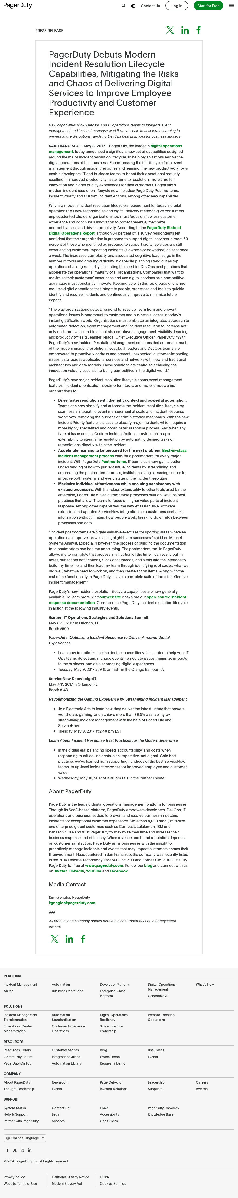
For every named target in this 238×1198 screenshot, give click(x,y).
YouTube (93, 870)
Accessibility (109, 1114)
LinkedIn (76, 870)
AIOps (8, 990)
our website (110, 596)
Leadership (156, 1082)
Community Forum (18, 1056)
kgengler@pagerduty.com (72, 902)
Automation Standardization (64, 1017)
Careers (202, 1082)
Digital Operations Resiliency (114, 1017)
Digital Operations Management (161, 986)
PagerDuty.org (111, 1082)
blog (148, 865)
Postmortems (113, 461)
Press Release (49, 30)
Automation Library (66, 1063)
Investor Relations (113, 1088)
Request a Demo (113, 1063)
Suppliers (155, 1088)
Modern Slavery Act (67, 1183)
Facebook (119, 870)
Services (58, 1120)
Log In (177, 5)
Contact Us (150, 5)
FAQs (104, 1107)
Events (153, 1056)
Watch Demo (110, 1056)
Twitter (60, 870)
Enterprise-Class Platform (112, 993)
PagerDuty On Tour (18, 1063)
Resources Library (17, 1050)
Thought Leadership (19, 1088)
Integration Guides (66, 1056)
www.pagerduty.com (104, 865)
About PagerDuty (17, 1082)
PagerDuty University (163, 1107)
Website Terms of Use (20, 1183)
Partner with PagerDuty (21, 1120)
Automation (61, 984)
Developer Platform (115, 984)
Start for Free (208, 5)
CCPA (104, 1177)
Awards (202, 1088)
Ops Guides (109, 1120)
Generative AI (158, 995)
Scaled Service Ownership (111, 1028)
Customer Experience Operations (68, 1028)
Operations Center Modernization (18, 1028)
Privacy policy (14, 1177)
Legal (56, 1114)
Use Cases (156, 1050)
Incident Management (20, 984)
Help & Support (16, 1114)
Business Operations (67, 990)
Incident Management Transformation (20, 1017)
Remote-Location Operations (161, 1017)
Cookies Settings (113, 1183)
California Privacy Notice (70, 1177)
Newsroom (60, 1082)
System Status (15, 1107)
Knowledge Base (160, 1114)
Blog (103, 1050)
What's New (205, 984)
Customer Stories (65, 1050)
